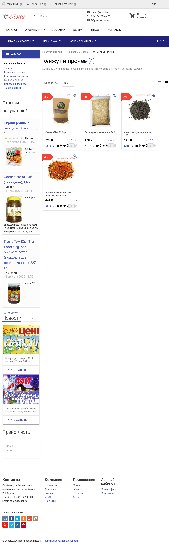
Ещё (158, 41)
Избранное (36, 3)
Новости (78, 493)
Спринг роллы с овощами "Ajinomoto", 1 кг (20, 128)
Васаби (8, 68)
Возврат (78, 29)
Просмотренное (63, 3)
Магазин (77, 485)
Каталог (11, 29)
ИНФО (95, 29)
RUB (154, 4)
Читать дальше (16, 370)
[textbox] (60, 16)
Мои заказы (108, 493)
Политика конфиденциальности (61, 540)
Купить (49, 145)
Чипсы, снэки (49, 41)
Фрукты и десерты (19, 41)
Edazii (76, 489)
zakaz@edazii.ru (98, 12)
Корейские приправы (16, 76)
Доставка (58, 29)
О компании (34, 29)
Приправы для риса (15, 83)
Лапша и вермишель (81, 41)
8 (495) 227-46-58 (98, 16)
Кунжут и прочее (13, 79)
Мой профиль (108, 489)
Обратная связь (98, 20)
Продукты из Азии (52, 51)
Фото (76, 497)
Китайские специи (14, 72)
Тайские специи (13, 87)
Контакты (114, 29)
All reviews (11, 313)
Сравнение (12, 3)
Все (68, 82)
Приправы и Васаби (14, 63)
